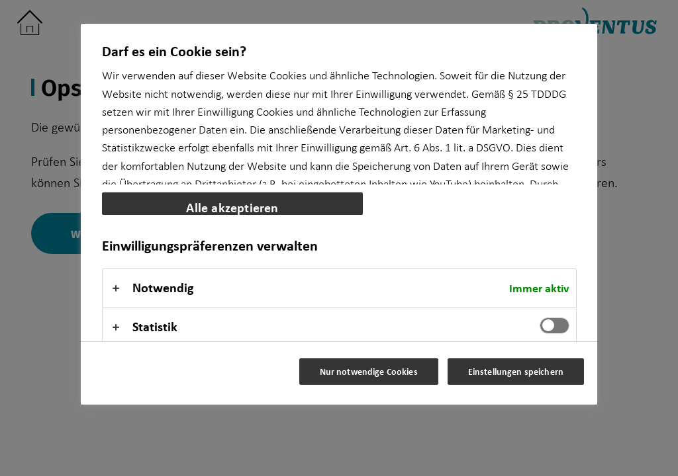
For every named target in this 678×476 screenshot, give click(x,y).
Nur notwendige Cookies (369, 371)
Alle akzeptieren (232, 206)
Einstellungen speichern (515, 371)
